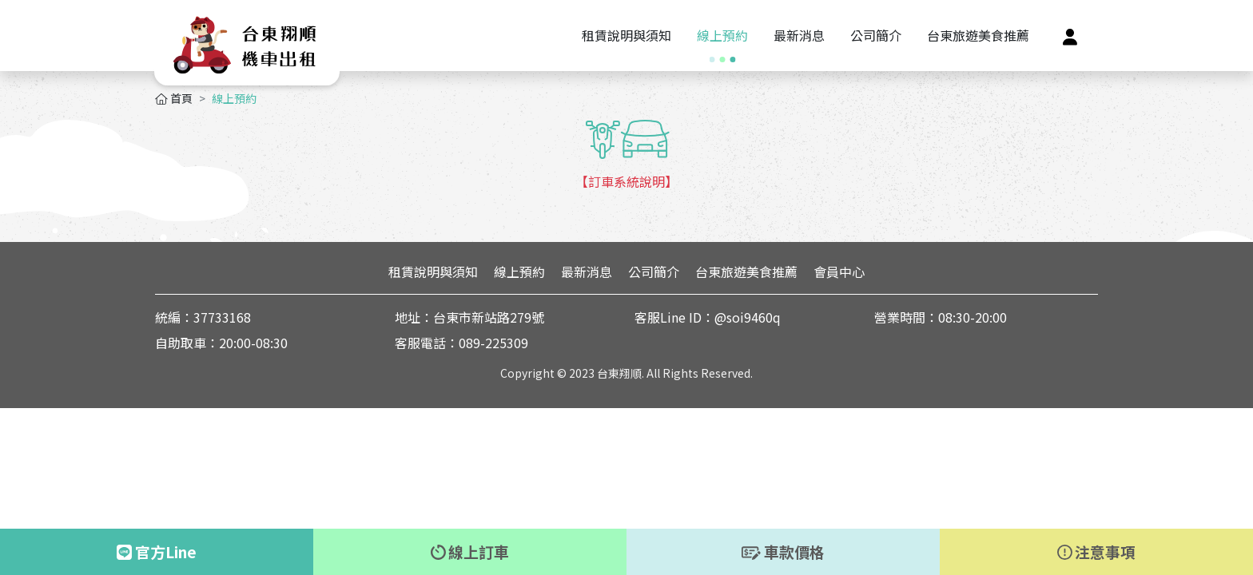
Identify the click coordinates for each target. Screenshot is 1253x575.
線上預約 (519, 271)
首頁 (174, 98)
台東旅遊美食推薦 (746, 271)
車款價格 (783, 550)
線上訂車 (470, 550)
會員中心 (839, 271)
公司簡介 (653, 271)
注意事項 (1097, 550)
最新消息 (586, 271)
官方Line (157, 550)
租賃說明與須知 (433, 271)
